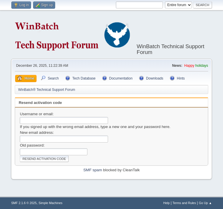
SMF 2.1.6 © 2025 (24, 203)
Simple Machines (50, 203)
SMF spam (92, 170)
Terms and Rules (184, 203)
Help (166, 203)
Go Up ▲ (205, 203)
